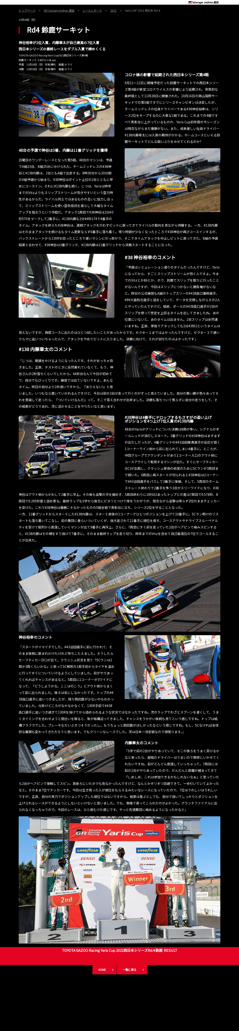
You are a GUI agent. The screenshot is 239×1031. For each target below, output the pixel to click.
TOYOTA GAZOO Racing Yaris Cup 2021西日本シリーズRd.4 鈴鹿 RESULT (119, 950)
